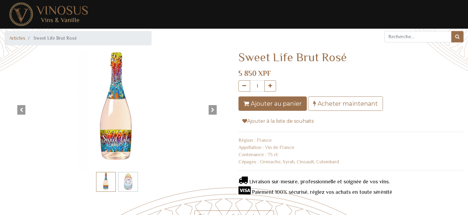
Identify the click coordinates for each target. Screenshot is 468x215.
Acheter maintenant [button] (345, 103)
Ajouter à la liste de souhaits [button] (278, 121)
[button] (21, 110)
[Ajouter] (270, 86)
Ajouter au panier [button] (273, 103)
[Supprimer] (244, 86)
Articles (17, 38)
